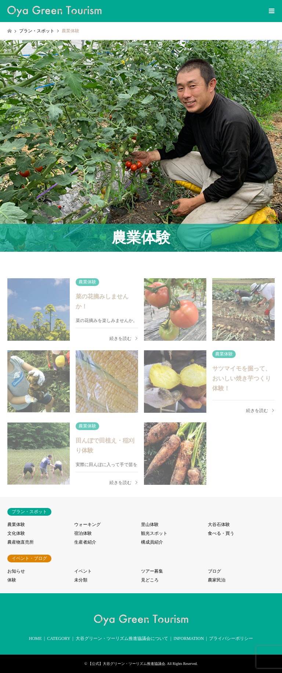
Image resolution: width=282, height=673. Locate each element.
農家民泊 (216, 580)
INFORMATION (188, 638)
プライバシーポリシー (231, 638)
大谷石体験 (219, 524)
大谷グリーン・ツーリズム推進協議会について (122, 638)
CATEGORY (58, 638)
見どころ (150, 580)
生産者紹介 (85, 542)
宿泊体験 (83, 533)
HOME (35, 638)
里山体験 (150, 524)
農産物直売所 (20, 542)
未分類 (80, 580)
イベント (83, 571)
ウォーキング (87, 524)
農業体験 (16, 524)
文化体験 (16, 533)
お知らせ (16, 571)
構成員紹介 (152, 542)
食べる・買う (221, 533)
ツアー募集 (152, 571)
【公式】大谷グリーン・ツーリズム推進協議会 (126, 664)
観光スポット (154, 533)
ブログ (214, 571)
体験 (11, 580)
